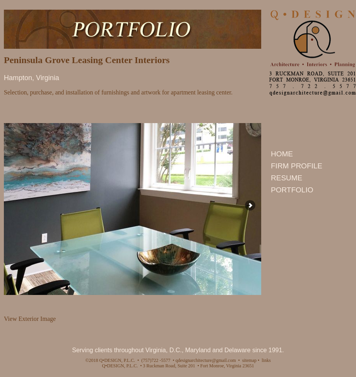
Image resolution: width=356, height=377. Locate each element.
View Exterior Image (30, 318)
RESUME (286, 178)
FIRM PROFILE (296, 166)
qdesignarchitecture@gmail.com (206, 360)
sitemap (249, 360)
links (266, 360)
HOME (282, 154)
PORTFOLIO (292, 190)
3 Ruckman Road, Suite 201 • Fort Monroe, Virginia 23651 (198, 365)
